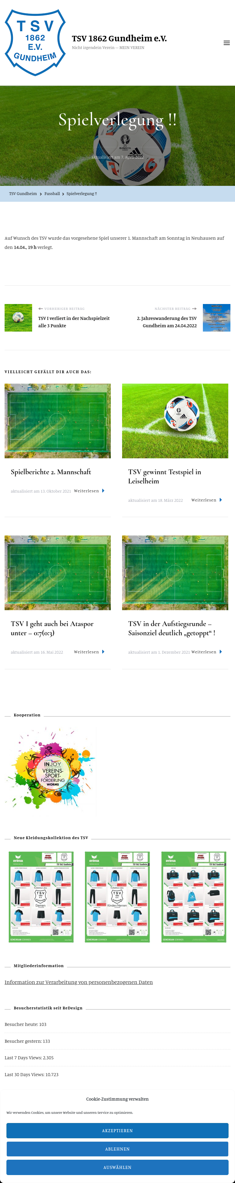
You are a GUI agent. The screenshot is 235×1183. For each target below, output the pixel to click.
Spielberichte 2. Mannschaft (51, 472)
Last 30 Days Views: (25, 1074)
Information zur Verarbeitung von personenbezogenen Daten (79, 981)
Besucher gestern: (24, 1041)
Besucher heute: (22, 1024)
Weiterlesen (89, 490)
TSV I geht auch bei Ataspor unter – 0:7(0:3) (52, 628)
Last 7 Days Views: (24, 1057)
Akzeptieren (117, 1130)
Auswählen (117, 1167)
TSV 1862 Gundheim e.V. (119, 37)
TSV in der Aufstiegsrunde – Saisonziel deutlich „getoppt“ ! (171, 628)
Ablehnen (117, 1149)
